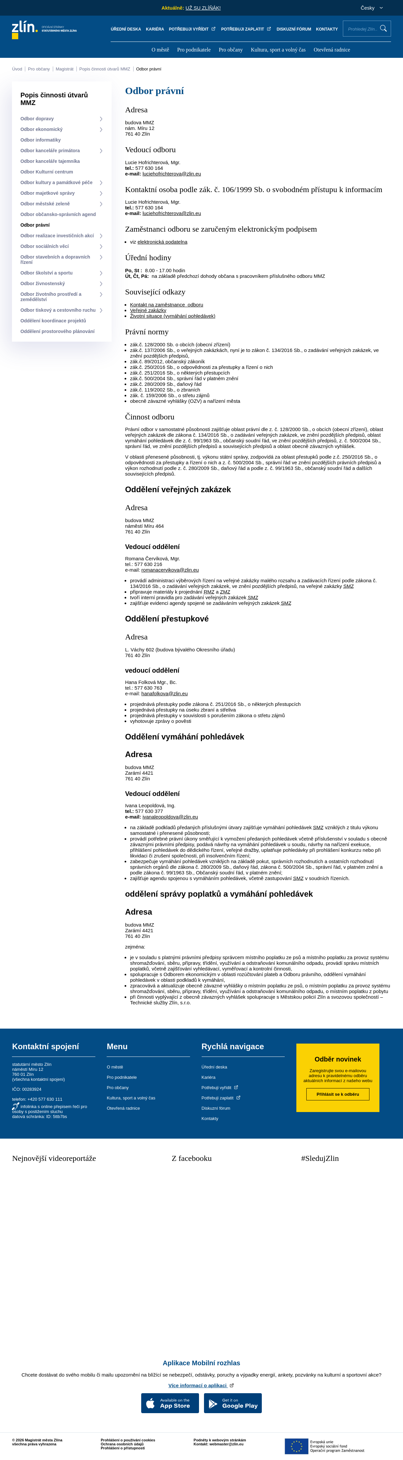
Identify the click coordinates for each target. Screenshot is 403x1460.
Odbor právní (148, 68)
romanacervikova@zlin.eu (170, 570)
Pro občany (231, 50)
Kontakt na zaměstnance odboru (166, 304)
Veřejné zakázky (148, 310)
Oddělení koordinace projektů (53, 320)
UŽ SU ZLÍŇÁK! (203, 8)
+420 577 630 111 (45, 1099)
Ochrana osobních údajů (122, 1444)
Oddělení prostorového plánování (57, 331)
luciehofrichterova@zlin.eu (172, 173)
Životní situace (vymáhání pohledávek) (172, 316)
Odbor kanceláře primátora (50, 150)
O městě (160, 50)
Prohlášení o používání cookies (128, 1440)
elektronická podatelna (162, 242)
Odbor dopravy (36, 118)
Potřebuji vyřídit (193, 29)
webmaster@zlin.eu (226, 1444)
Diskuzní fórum (294, 29)
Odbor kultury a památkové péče (56, 182)
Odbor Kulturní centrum (46, 171)
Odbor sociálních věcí (44, 246)
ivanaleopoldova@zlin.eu (170, 817)
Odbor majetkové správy (47, 193)
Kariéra (155, 29)
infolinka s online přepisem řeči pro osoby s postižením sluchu (49, 1109)
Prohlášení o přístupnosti (123, 1448)
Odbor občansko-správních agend (58, 214)
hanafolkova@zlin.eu (165, 693)
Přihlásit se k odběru (338, 1094)
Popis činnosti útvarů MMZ (104, 68)
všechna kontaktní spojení (38, 1079)
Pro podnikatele (194, 50)
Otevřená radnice (332, 50)
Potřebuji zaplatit (246, 29)
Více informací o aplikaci (201, 1385)
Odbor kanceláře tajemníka (50, 161)
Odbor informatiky (40, 140)
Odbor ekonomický (41, 129)
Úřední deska (126, 29)
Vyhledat (383, 28)
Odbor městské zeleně (45, 203)
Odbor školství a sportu (46, 273)
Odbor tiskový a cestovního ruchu (57, 310)
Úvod (17, 68)
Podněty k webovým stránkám (220, 1440)
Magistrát (64, 68)
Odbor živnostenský (42, 283)
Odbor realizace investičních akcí (57, 235)
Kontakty (327, 29)
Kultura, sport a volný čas (278, 50)
